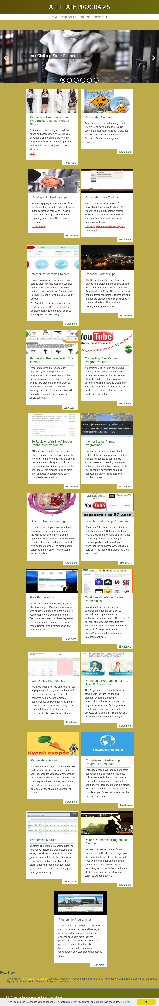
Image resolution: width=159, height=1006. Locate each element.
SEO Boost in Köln (59, 307)
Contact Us (101, 17)
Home (54, 17)
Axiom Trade (38, 226)
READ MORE (46, 64)
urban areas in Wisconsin (34, 978)
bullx (32, 153)
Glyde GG (90, 142)
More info (125, 1002)
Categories (69, 17)
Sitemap (85, 17)
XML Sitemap (56, 997)
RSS (44, 997)
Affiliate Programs (79, 7)
